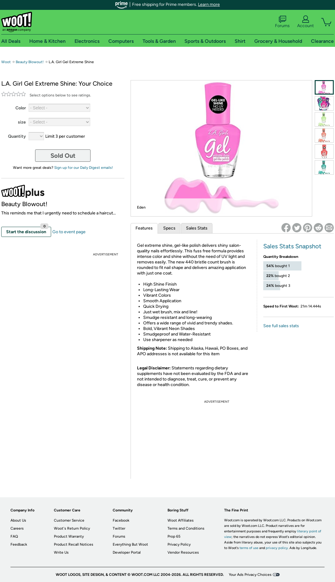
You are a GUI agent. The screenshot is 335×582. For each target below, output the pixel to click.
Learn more (209, 4)
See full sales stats (281, 325)
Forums (282, 21)
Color (20, 108)
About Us (18, 520)
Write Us (61, 552)
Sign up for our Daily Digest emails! (83, 167)
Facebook (121, 520)
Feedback (18, 544)
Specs (169, 228)
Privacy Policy (179, 544)
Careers (17, 528)
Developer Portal (127, 552)
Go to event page (69, 231)
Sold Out (62, 155)
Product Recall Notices (73, 544)
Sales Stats (197, 228)
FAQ (14, 536)
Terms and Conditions (186, 528)
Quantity (17, 136)
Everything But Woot (130, 544)
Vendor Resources (183, 552)
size (22, 122)
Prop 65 (174, 536)
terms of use (249, 548)
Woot (6, 62)
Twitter (119, 528)
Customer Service (69, 520)
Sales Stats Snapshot (292, 246)
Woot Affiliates (181, 520)
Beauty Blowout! (30, 62)
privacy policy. (277, 548)
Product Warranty (69, 536)
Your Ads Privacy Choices (250, 574)
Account (305, 21)
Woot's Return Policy (72, 528)
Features (144, 228)
